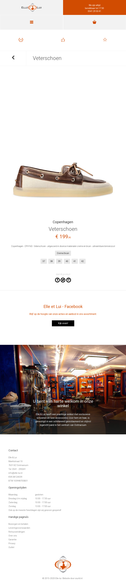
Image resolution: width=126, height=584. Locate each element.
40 (67, 261)
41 (75, 261)
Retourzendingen (16, 532)
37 (43, 261)
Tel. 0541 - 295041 (17, 469)
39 (59, 261)
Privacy (11, 543)
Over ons (12, 535)
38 (51, 261)
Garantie (12, 539)
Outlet (11, 547)
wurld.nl (78, 578)
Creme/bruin (63, 253)
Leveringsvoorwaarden (19, 528)
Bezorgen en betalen (18, 524)
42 (82, 261)
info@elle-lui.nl (15, 473)
